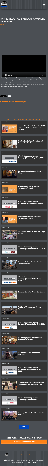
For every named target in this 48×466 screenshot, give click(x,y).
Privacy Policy (31, 462)
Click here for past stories (24, 441)
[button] (44, 4)
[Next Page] (24, 427)
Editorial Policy (8, 460)
